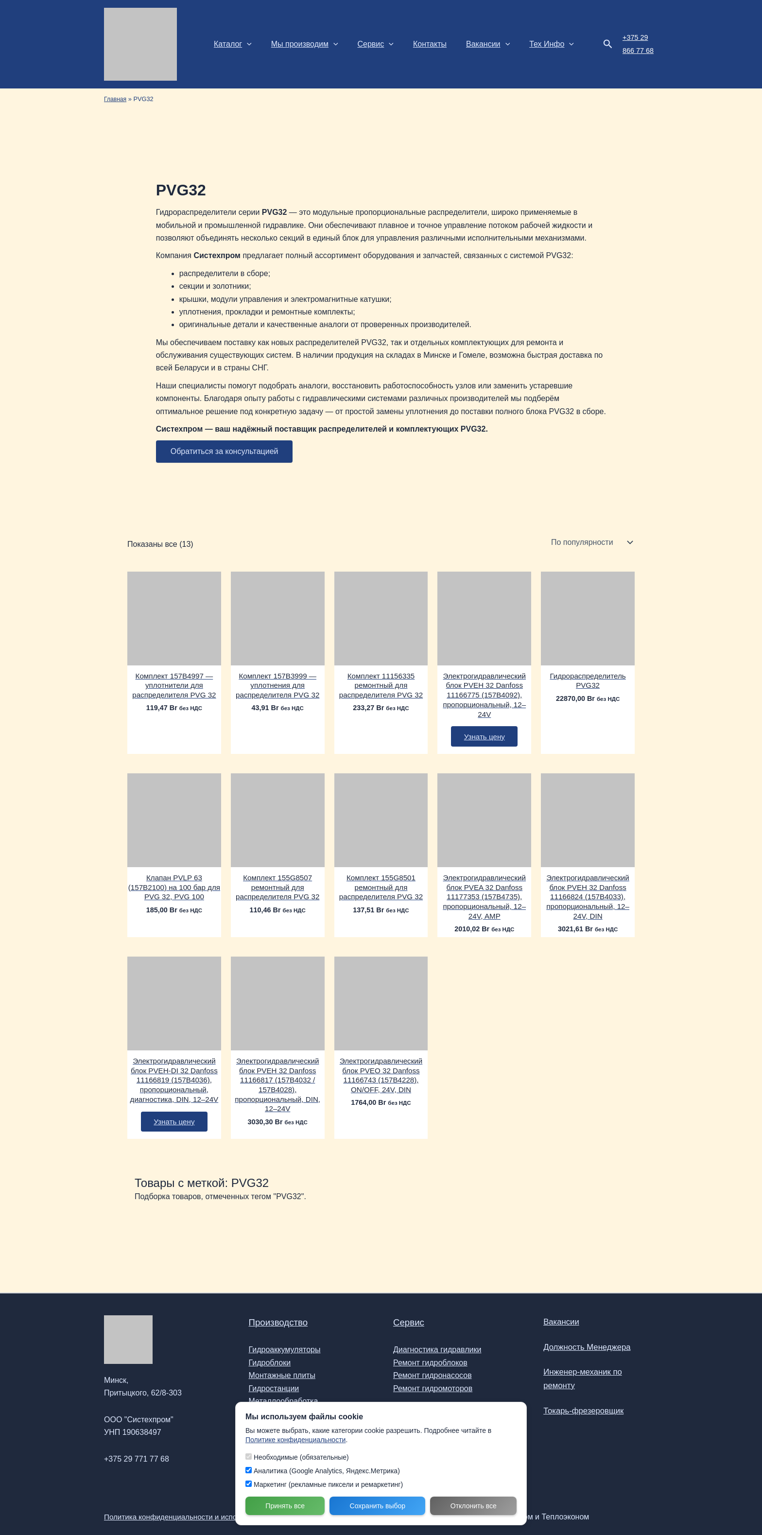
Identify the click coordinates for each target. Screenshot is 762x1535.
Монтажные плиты (282, 1376)
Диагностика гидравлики (437, 1350)
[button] (245, 44)
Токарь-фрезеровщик (580, 1407)
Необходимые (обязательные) (297, 1457)
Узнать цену (484, 740)
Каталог (231, 44)
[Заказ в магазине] (591, 542)
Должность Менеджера (584, 1351)
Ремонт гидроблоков (430, 1364)
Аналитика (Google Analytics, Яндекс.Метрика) (322, 1471)
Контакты (416, 44)
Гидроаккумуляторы (285, 1350)
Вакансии (470, 44)
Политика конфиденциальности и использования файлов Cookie (221, 1517)
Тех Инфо (530, 44)
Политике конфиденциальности (295, 1440)
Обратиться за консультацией (224, 451)
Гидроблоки (270, 1364)
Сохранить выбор (378, 1506)
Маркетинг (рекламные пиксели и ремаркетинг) (324, 1484)
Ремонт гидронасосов (432, 1376)
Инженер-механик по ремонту (597, 1379)
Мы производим (298, 44)
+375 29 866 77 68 (629, 44)
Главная (116, 99)
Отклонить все (473, 1506)
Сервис (366, 44)
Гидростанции (274, 1389)
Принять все (285, 1506)
